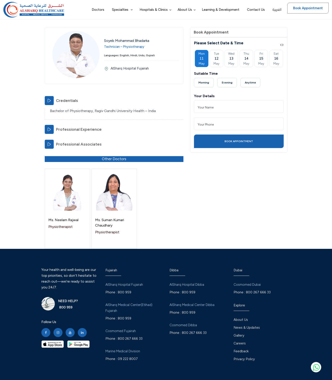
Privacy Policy (244, 359)
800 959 (65, 307)
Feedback (241, 351)
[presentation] (281, 44)
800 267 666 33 (130, 339)
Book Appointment (308, 8)
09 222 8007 (128, 359)
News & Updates (247, 328)
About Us (241, 320)
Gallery (239, 335)
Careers (240, 343)
